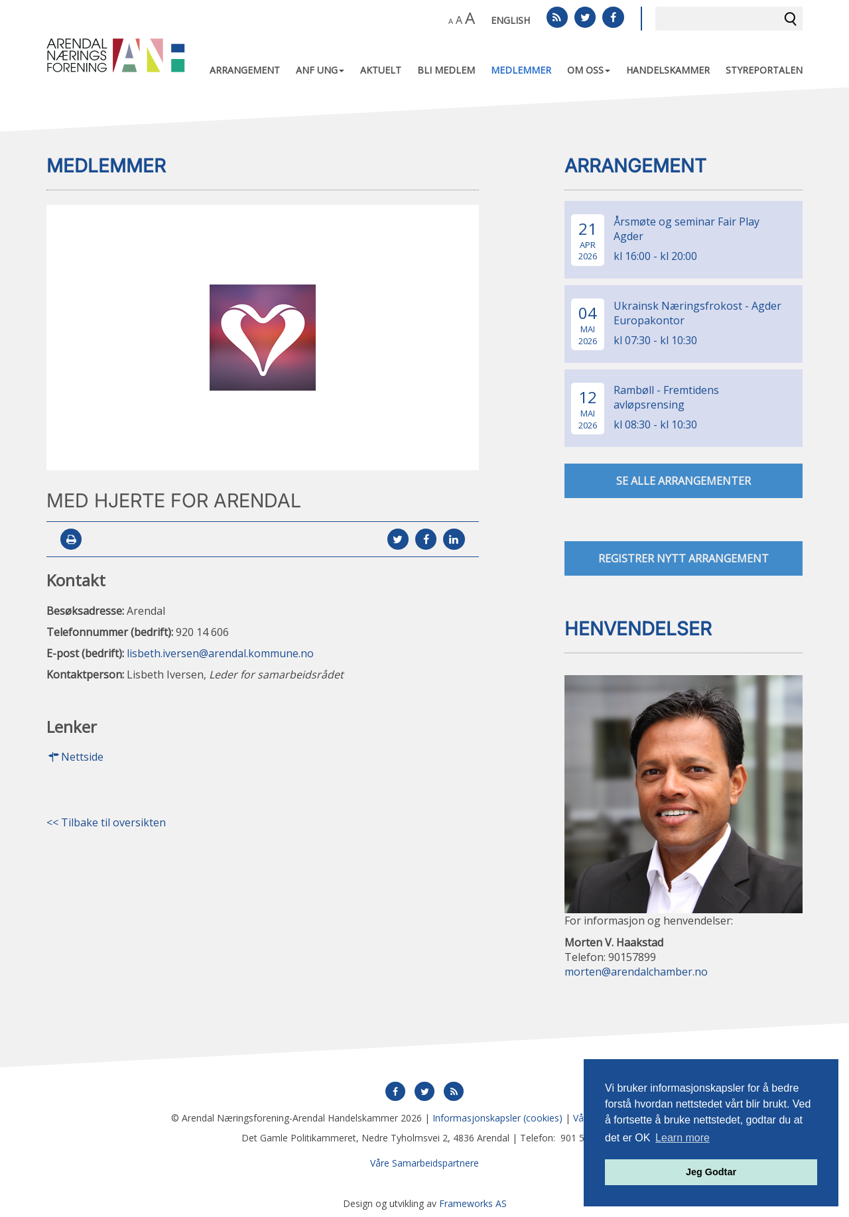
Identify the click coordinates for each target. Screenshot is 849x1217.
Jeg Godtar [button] (711, 1172)
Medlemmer (521, 70)
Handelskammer (668, 70)
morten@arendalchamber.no (636, 971)
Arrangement (245, 70)
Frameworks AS (473, 1203)
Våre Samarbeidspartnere (424, 1163)
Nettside (74, 757)
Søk (791, 19)
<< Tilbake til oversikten (106, 823)
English (510, 20)
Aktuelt (380, 70)
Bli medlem (446, 70)
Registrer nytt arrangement (683, 559)
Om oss (588, 70)
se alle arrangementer (683, 481)
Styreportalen (764, 70)
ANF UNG (320, 70)
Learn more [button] (682, 1137)
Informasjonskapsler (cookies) (497, 1118)
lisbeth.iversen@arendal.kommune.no (220, 653)
